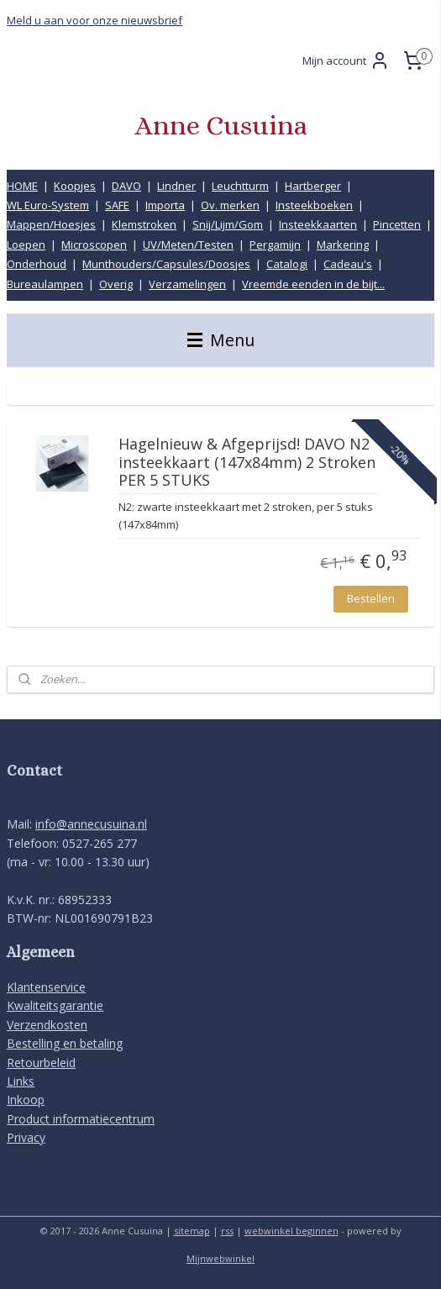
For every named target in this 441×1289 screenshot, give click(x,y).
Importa (165, 205)
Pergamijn (275, 244)
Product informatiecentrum (81, 1119)
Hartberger (313, 185)
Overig (116, 284)
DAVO (126, 185)
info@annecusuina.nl (91, 824)
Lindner (176, 185)
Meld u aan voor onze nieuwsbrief (94, 20)
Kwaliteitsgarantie (55, 1005)
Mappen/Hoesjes (51, 224)
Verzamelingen (187, 284)
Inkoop (26, 1099)
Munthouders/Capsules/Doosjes (166, 263)
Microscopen (94, 244)
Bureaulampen (45, 284)
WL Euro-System (48, 205)
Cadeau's (347, 263)
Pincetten (397, 224)
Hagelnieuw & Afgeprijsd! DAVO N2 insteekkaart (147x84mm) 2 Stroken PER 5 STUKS (246, 462)
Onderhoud (36, 263)
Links (20, 1081)
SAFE (117, 205)
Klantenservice (46, 987)
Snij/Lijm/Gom (227, 224)
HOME (22, 185)
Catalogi (286, 263)
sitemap (192, 1230)
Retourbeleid (41, 1063)
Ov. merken (230, 205)
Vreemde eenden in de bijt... (313, 284)
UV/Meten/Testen (188, 244)
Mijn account (346, 60)
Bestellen (371, 598)
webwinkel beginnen (291, 1230)
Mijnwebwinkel (220, 1258)
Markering (343, 244)
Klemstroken (144, 224)
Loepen (26, 244)
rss (227, 1230)
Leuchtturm (240, 185)
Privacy (26, 1137)
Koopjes (75, 185)
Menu (221, 340)
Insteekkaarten (318, 224)
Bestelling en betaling (65, 1043)
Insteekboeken (314, 205)
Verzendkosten (47, 1025)
